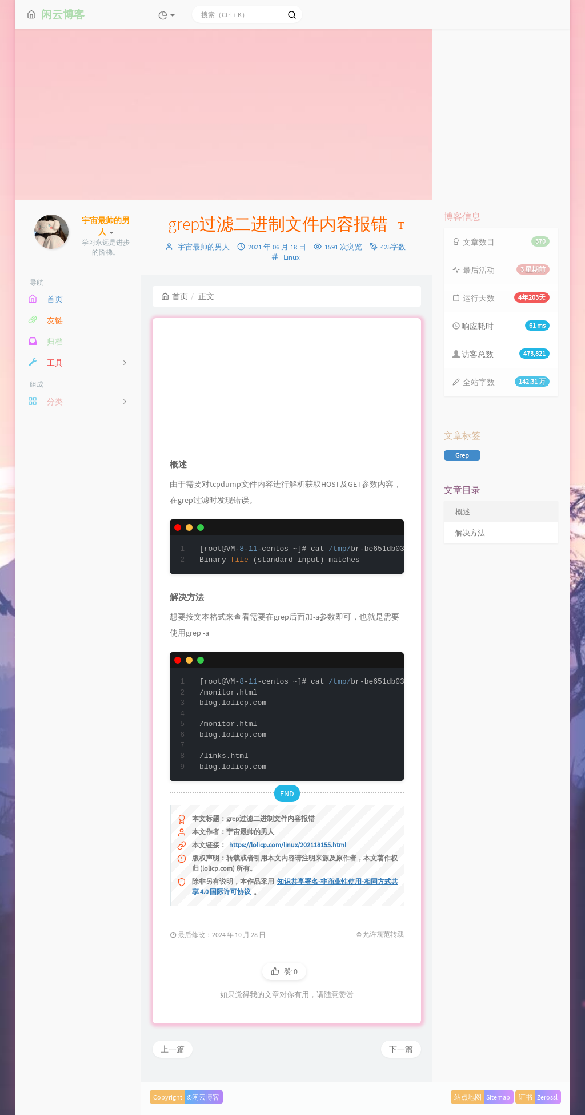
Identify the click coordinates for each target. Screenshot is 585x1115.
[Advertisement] (292, 114)
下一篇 (401, 1049)
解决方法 (470, 533)
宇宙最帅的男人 (204, 247)
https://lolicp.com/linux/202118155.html (287, 844)
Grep (462, 455)
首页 (174, 296)
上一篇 (173, 1049)
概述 (462, 512)
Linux (291, 257)
